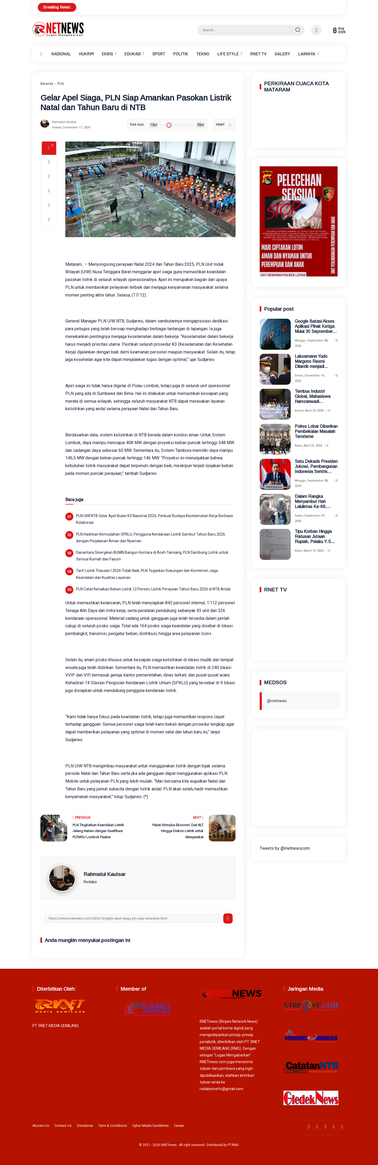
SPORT (158, 53)
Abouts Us (40, 1126)
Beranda (46, 84)
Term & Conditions (113, 1126)
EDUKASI (132, 53)
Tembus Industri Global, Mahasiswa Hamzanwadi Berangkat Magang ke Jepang (316, 396)
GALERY (282, 53)
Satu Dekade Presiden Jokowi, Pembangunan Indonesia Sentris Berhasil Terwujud (316, 466)
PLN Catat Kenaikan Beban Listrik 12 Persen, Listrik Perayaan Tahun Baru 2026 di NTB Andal (153, 589)
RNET (258, 53)
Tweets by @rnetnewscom (285, 848)
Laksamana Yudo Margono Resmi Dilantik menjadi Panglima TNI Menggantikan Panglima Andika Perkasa (311, 361)
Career (179, 1126)
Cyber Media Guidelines (150, 1126)
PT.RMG (233, 1145)
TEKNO (202, 53)
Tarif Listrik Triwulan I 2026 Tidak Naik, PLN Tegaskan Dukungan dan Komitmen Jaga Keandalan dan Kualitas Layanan (147, 573)
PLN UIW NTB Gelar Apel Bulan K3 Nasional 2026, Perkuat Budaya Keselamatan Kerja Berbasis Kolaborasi (154, 519)
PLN (61, 84)
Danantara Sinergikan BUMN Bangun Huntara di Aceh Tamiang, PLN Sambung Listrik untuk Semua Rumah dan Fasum (152, 555)
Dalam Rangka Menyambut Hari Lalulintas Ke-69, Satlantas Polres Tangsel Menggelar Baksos (312, 501)
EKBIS (107, 53)
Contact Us (62, 1126)
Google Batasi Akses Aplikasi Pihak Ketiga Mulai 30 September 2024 (314, 326)
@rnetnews (277, 701)
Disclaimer (85, 1126)
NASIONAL (61, 53)
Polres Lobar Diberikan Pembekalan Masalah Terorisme (316, 431)
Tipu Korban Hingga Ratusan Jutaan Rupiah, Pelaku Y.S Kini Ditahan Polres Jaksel (313, 536)
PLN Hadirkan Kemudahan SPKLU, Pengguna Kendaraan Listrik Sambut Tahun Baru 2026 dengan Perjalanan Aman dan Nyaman (150, 537)
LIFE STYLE (228, 53)
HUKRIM (86, 53)
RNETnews (169, 1145)
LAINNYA (306, 53)
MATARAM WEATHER (299, 119)
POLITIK (180, 53)
